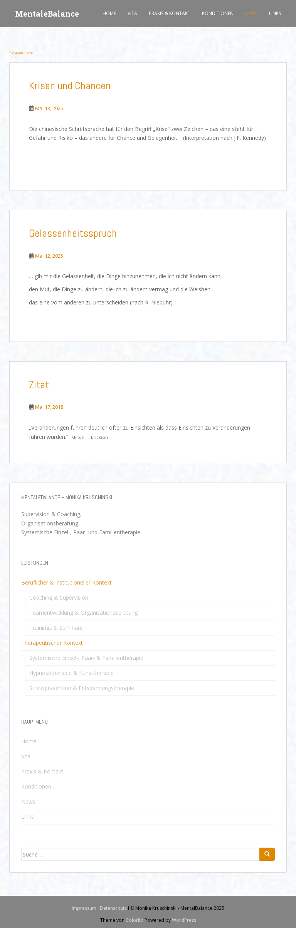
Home (109, 13)
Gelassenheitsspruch (73, 233)
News (251, 13)
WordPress (184, 920)
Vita (132, 13)
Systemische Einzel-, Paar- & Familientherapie (86, 657)
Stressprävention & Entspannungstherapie (81, 688)
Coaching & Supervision (58, 597)
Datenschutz (113, 908)
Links (275, 13)
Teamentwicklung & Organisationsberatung (83, 612)
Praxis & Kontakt (169, 13)
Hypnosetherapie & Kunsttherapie (71, 672)
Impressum (84, 908)
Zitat (39, 384)
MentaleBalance (47, 13)
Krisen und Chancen (70, 85)
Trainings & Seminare (56, 627)
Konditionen (218, 13)
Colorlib (134, 920)
